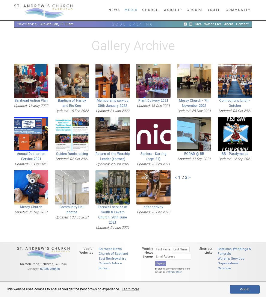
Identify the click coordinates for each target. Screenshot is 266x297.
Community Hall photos (71, 210)
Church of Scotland (113, 253)
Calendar (224, 268)
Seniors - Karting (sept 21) (153, 156)
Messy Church (31, 207)
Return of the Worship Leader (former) (112, 156)
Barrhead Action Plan (31, 100)
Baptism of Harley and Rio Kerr (72, 103)
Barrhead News (110, 249)
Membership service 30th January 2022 (112, 103)
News (114, 10)
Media (131, 10)
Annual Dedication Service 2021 (31, 156)
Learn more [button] (130, 289)
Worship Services (231, 258)
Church (150, 10)
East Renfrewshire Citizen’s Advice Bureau (112, 263)
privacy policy (175, 272)
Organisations (228, 263)
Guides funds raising (72, 153)
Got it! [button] (244, 289)
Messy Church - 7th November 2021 (194, 103)
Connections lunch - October (235, 103)
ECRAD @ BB (194, 153)
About (228, 24)
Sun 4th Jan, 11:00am (56, 24)
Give (198, 24)
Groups (195, 10)
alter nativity (153, 207)
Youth (214, 10)
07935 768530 (50, 269)
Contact (242, 24)
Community (238, 10)
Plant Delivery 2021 (153, 100)
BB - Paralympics (235, 153)
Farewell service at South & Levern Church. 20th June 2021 (112, 215)
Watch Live (213, 24)
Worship (173, 10)
